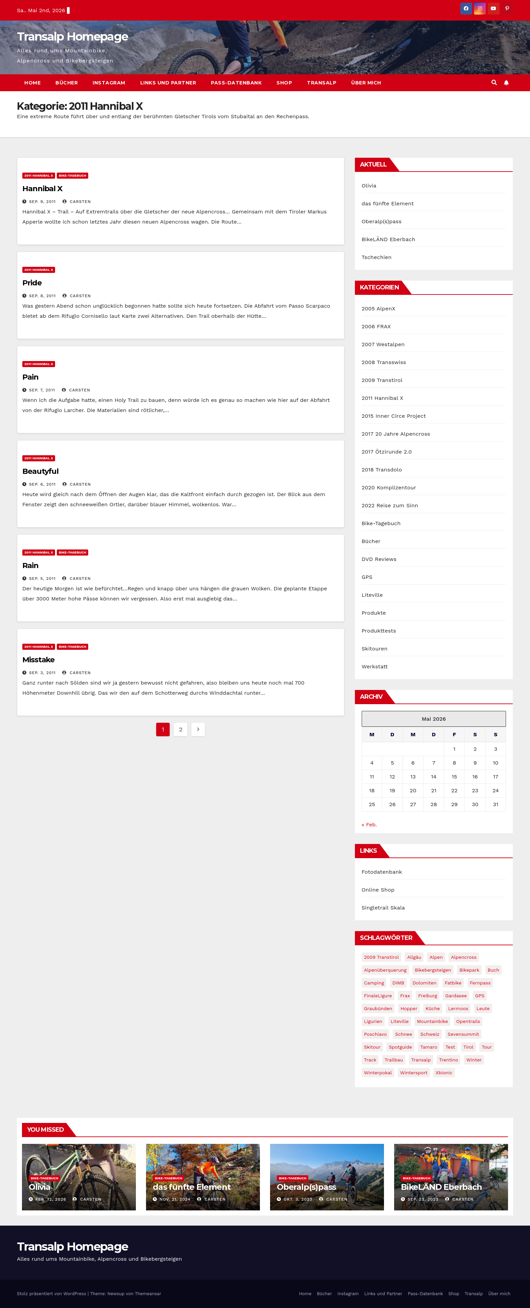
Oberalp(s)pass (382, 221)
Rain (30, 565)
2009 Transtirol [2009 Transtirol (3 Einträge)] (381, 957)
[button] (494, 82)
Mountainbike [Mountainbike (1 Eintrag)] (432, 1021)
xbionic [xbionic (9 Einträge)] (444, 1072)
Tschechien (377, 257)
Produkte (374, 613)
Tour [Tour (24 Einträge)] (487, 1047)
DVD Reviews (379, 559)
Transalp (321, 83)
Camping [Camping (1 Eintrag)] (374, 982)
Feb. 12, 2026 (50, 1199)
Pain (30, 377)
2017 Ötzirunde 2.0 (387, 451)
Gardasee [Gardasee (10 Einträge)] (456, 995)
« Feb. (369, 824)
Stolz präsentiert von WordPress (52, 1293)
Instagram (109, 83)
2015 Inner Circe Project (394, 416)
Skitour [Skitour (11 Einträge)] (372, 1047)
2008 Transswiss (384, 362)
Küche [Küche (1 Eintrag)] (433, 1008)
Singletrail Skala (383, 907)
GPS (367, 577)
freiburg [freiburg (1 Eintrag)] (427, 995)
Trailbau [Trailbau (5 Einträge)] (394, 1059)
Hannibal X (42, 188)
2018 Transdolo (382, 469)
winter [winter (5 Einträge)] (474, 1059)
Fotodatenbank (382, 872)
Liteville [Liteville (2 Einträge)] (400, 1021)
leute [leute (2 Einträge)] (483, 1008)
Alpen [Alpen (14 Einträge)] (436, 957)
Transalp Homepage (72, 36)
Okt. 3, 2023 (298, 1199)
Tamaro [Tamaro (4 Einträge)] (428, 1047)
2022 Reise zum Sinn (390, 505)
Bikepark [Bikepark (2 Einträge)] (469, 970)
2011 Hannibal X (38, 175)
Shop (284, 83)
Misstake (38, 659)
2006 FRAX (376, 326)
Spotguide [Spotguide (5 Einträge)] (400, 1047)
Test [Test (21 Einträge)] (450, 1047)
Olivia (369, 185)
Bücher (66, 83)
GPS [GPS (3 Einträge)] (480, 995)
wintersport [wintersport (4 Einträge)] (414, 1072)
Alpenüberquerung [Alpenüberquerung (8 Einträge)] (385, 970)
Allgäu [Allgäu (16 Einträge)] (414, 957)
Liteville (372, 595)
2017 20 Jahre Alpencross (396, 434)
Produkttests (379, 630)
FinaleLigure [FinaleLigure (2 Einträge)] (378, 995)
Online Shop (378, 890)
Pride (32, 282)
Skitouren (375, 648)
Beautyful (40, 471)
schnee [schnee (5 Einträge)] (403, 1034)
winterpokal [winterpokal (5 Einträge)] (378, 1072)
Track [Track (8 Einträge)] (370, 1059)
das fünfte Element (388, 203)
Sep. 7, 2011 (42, 390)
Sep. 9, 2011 (42, 201)
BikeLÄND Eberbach (388, 239)
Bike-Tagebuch (72, 175)
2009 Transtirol (382, 380)
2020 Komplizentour (389, 487)
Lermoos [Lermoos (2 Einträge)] (458, 1008)
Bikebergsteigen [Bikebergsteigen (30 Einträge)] (433, 970)
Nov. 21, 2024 (175, 1199)
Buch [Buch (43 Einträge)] (493, 970)
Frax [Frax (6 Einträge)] (405, 995)
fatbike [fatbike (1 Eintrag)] (453, 982)
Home (32, 83)
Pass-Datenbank (236, 83)
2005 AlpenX (378, 308)
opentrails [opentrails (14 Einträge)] (468, 1021)
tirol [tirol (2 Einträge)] (468, 1047)
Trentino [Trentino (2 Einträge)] (448, 1059)
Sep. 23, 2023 (423, 1199)
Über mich (366, 83)
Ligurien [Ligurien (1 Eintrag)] (373, 1021)
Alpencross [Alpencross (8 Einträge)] (464, 957)
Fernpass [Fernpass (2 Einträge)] (480, 982)
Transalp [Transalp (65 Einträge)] (421, 1059)
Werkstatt (375, 666)
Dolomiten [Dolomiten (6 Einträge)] (424, 982)
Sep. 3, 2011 (42, 672)
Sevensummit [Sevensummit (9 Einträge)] (463, 1034)
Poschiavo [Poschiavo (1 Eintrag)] (375, 1034)
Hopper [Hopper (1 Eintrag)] (409, 1008)
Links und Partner (168, 83)
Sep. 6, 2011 (42, 484)
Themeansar (148, 1293)
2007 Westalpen (383, 344)
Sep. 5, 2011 (42, 578)
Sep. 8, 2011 (42, 295)
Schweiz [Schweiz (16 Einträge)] (429, 1034)
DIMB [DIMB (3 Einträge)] (398, 982)
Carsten (77, 201)
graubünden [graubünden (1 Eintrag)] (378, 1008)
